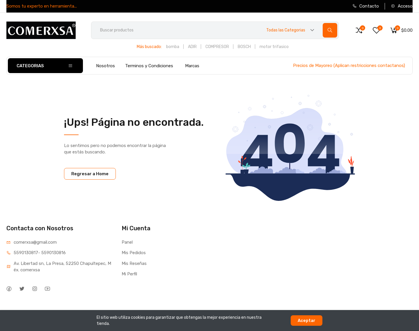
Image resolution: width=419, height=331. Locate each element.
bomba (172, 46)
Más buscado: (149, 46)
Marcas (192, 65)
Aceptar (306, 320)
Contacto (365, 6)
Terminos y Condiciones (149, 65)
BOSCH (244, 46)
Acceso (402, 6)
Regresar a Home (90, 173)
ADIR (192, 46)
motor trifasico (274, 46)
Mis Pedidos (134, 252)
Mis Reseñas (134, 263)
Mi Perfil (129, 274)
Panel (127, 242)
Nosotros (105, 65)
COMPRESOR (217, 46)
